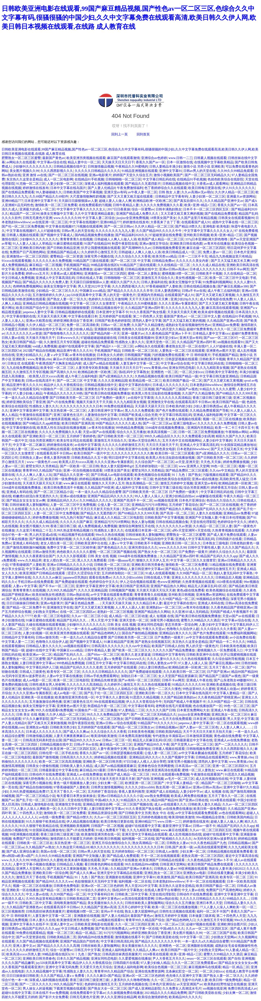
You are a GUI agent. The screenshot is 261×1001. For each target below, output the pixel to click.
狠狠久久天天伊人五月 (108, 483)
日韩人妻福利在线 (154, 282)
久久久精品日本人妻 (147, 603)
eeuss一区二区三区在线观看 (206, 958)
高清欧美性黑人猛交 (234, 479)
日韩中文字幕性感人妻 (204, 547)
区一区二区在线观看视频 (229, 723)
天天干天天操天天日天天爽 (149, 299)
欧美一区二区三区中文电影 (229, 278)
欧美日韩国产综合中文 (32, 307)
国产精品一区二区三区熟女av (133, 727)
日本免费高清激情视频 (134, 736)
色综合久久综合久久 (221, 500)
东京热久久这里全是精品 (24, 179)
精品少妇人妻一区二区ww (20, 449)
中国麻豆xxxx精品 (93, 290)
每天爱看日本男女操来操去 (76, 796)
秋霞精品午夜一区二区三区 (107, 706)
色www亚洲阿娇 (169, 581)
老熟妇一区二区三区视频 (136, 389)
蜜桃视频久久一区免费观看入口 (220, 650)
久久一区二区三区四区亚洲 (134, 924)
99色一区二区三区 (224, 466)
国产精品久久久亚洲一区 (71, 474)
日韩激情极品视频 (101, 166)
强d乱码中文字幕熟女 (133, 372)
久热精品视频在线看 (149, 376)
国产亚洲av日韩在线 (193, 800)
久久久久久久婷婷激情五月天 (123, 444)
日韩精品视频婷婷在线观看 (74, 312)
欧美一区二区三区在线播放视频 (175, 907)
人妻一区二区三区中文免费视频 (73, 504)
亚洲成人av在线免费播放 (232, 740)
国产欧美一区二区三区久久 (131, 650)
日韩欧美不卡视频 (209, 273)
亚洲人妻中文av (61, 924)
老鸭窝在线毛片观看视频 (173, 706)
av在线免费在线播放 (177, 808)
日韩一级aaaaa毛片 (121, 560)
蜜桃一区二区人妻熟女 (144, 273)
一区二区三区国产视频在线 (116, 552)
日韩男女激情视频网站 (107, 787)
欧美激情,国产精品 (170, 877)
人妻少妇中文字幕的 (217, 440)
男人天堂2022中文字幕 (94, 286)
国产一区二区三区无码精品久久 (207, 175)
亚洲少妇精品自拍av (180, 496)
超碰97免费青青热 (200, 329)
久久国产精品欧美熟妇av (178, 697)
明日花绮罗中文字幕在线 (126, 457)
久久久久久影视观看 (71, 556)
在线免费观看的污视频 (95, 205)
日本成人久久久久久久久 (207, 269)
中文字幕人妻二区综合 (98, 218)
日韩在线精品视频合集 (199, 286)
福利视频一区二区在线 (138, 838)
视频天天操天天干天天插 (94, 402)
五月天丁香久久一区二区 (227, 667)
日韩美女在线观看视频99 (236, 218)
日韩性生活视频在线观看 (177, 911)
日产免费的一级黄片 (193, 552)
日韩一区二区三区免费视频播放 (201, 432)
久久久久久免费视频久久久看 (161, 205)
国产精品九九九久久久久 (183, 569)
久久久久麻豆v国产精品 (104, 975)
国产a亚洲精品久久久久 (116, 376)
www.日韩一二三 (180, 158)
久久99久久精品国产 (61, 590)
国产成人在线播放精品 (22, 599)
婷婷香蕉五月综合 (224, 487)
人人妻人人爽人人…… (236, 727)
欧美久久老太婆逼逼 (136, 654)
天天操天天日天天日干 (118, 162)
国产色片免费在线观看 (172, 410)
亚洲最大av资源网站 (241, 196)
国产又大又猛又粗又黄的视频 (184, 320)
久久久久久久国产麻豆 (76, 522)
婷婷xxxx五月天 (37, 273)
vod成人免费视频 (44, 346)
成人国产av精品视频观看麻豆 (115, 766)
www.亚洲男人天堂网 (194, 466)
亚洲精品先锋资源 (104, 680)
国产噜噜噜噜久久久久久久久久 (66, 333)
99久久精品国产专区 (68, 984)
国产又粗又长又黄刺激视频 (47, 723)
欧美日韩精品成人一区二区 (181, 252)
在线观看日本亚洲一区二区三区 (148, 530)
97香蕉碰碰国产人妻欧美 (164, 286)
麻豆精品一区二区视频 (45, 265)
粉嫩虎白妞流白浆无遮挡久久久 (36, 496)
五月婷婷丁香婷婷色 (81, 436)
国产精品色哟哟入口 (105, 633)
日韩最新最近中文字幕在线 (70, 689)
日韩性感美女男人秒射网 (47, 684)
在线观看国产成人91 (196, 222)
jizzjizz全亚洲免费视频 (132, 218)
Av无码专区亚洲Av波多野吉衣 (23, 676)
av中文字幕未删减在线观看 (197, 753)
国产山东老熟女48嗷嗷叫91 (233, 680)
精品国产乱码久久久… (73, 620)
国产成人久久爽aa (76, 731)
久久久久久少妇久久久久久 (65, 778)
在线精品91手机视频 (89, 179)
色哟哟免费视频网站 (27, 286)
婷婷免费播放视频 (236, 462)
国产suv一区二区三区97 (220, 337)
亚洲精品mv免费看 (225, 325)
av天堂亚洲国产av (189, 984)
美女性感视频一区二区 (191, 278)
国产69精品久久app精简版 (41, 423)
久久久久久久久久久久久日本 (81, 406)
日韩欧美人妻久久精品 (76, 766)
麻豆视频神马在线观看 (204, 967)
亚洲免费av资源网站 (210, 594)
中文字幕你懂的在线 (21, 316)
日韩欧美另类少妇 (63, 727)
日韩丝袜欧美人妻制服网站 (29, 504)
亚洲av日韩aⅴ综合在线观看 (116, 723)
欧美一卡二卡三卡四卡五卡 (234, 427)
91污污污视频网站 (117, 933)
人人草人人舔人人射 (130, 607)
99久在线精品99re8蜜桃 (141, 864)
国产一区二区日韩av (118, 226)
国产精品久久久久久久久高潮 (58, 945)
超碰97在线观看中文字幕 (76, 346)
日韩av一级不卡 (204, 826)
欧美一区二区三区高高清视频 (60, 761)
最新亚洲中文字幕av (176, 826)
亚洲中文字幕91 (170, 170)
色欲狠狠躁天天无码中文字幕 (96, 881)
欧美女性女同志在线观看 (75, 440)
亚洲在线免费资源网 (149, 971)
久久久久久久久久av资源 (24, 333)
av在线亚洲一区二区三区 (50, 222)
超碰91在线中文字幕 (40, 650)
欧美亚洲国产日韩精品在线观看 (42, 573)
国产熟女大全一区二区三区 (157, 552)
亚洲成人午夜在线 (199, 680)
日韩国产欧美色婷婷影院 (113, 320)
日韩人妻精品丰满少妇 (165, 166)
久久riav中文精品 (221, 470)
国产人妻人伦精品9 (101, 188)
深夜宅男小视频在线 (99, 256)
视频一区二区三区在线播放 (222, 419)
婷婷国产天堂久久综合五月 (132, 175)
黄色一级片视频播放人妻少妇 (74, 783)
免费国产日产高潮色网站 (27, 252)
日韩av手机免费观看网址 (101, 676)
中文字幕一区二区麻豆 (29, 444)
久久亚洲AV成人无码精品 (190, 611)
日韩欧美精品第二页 (81, 898)
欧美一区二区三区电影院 (52, 616)
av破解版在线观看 (209, 496)
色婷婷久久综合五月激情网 (107, 299)
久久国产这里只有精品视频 (197, 218)
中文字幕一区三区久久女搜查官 (93, 303)
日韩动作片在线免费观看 (47, 774)
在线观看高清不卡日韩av (193, 402)
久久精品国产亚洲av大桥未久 (131, 868)
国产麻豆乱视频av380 (232, 286)
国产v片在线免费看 (61, 402)
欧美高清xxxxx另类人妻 (23, 954)
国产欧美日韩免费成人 (111, 928)
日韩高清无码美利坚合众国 (42, 740)
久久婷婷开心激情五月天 (99, 252)
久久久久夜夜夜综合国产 (37, 556)
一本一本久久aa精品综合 (89, 629)
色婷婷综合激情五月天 (218, 569)
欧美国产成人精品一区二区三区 (161, 239)
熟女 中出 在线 (163, 813)
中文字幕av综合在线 (51, 162)
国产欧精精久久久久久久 (174, 838)
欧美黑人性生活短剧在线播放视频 (156, 393)
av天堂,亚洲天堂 (187, 462)
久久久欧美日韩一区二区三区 (184, 671)
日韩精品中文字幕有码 (171, 196)
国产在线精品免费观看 (18, 192)
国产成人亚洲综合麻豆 (22, 851)
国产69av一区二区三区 (103, 654)
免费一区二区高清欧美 (82, 325)
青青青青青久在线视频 (76, 239)
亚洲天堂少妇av (166, 337)
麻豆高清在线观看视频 (222, 307)
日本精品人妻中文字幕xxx (211, 333)
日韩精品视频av (166, 727)
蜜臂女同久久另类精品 (42, 466)
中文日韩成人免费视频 (18, 278)
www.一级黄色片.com (42, 462)
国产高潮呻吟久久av (136, 248)
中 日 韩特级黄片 (198, 355)
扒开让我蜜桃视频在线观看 (100, 248)
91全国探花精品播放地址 (239, 444)
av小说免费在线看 (242, 637)
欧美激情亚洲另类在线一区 (74, 697)
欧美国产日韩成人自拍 (168, 646)
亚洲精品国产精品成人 (63, 252)
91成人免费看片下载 (110, 830)
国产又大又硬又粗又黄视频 (215, 295)
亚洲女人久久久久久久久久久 (192, 577)
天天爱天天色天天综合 (96, 967)
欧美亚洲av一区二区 (37, 654)
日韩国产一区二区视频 (107, 826)
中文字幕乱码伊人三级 (42, 667)
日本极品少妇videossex (123, 539)
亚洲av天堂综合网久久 (144, 440)
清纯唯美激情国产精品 (69, 903)
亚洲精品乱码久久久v (62, 500)
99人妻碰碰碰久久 (49, 192)
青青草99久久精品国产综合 (42, 470)
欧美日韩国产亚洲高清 (78, 423)
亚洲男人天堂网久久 (30, 868)
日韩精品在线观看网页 (212, 757)
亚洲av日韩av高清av (173, 269)
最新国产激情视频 (45, 757)
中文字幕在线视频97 (84, 222)
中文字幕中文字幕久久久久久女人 (81, 209)
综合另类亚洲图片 (42, 440)
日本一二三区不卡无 (193, 256)
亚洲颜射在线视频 (107, 329)
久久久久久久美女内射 (192, 260)
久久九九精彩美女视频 (213, 367)
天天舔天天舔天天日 (149, 406)
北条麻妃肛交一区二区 (182, 971)
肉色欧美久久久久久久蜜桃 (76, 552)
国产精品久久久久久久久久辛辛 (130, 290)
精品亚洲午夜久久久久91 (75, 350)
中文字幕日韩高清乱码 (175, 415)
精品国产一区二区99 (24, 213)
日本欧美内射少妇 (179, 406)
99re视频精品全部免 (210, 817)
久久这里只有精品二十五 (34, 530)
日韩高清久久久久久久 (107, 646)
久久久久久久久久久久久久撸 (132, 453)
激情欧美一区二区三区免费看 (56, 205)
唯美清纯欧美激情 (104, 736)
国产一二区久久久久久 (231, 744)
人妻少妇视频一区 (36, 633)
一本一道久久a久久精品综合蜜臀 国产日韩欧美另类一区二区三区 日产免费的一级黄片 (64, 397)
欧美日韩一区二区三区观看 (174, 453)
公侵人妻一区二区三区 (113, 504)
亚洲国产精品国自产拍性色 (79, 941)
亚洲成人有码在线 (19, 492)
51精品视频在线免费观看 (227, 564)
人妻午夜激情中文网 (112, 748)
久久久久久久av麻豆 (47, 577)
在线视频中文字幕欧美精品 (213, 162)
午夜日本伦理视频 (232, 517)
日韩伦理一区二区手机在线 (58, 753)
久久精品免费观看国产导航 (209, 410)
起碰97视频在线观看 (109, 269)
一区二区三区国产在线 (219, 933)
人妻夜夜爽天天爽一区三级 (133, 479)
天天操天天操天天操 (116, 603)
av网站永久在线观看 (20, 162)
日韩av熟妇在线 (77, 594)
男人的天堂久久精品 (170, 329)
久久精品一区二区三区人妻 (212, 526)
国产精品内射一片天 (105, 333)
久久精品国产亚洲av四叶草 (144, 307)
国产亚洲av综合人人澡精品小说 (114, 689)
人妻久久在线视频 (209, 513)
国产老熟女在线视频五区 (153, 641)
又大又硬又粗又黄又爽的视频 (182, 213)
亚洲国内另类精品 (150, 295)
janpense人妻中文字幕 (38, 312)
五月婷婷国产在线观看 (115, 316)
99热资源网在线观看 (30, 299)
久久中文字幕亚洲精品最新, (95, 213)
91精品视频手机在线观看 (76, 534)
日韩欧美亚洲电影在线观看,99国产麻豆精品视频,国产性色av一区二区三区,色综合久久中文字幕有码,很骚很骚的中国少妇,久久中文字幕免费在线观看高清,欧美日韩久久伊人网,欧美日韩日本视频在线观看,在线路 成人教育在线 (129, 17)
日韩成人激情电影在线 (37, 804)
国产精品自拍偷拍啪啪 (35, 787)
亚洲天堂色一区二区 (160, 342)
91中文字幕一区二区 (194, 937)
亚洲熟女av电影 (37, 727)
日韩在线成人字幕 (89, 278)
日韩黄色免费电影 (66, 885)
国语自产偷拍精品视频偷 (140, 633)
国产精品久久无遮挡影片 (143, 183)
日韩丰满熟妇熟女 (169, 209)
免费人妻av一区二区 (217, 252)
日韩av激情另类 (43, 552)
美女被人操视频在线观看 (183, 419)
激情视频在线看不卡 (129, 937)
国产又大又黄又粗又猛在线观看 (130, 196)
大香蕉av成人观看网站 (212, 183)
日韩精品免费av (163, 260)
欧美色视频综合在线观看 (152, 474)
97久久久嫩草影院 (36, 718)
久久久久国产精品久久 (238, 547)
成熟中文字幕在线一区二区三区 (235, 222)
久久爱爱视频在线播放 (134, 958)
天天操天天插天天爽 (182, 312)
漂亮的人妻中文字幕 (146, 320)
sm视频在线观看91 (230, 342)
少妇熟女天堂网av (45, 611)
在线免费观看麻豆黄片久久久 (92, 449)
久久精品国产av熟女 (40, 847)
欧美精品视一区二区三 (145, 380)
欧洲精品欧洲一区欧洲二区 (152, 200)
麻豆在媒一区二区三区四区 (206, 248)
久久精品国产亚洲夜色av (24, 907)
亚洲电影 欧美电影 (216, 226)
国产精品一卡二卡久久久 (227, 641)
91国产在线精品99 (97, 243)
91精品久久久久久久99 (188, 684)
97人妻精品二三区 (131, 710)
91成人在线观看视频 (160, 573)
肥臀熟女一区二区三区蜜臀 (21, 158)
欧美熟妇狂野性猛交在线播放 (102, 359)
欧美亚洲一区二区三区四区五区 (73, 748)
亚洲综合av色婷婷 (154, 158)
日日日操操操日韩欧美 (22, 603)
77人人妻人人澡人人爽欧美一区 (33, 808)
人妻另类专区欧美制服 (91, 367)
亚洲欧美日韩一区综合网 (50, 873)
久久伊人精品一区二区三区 (234, 192)
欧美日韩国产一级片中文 (92, 453)
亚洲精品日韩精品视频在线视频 (45, 303)
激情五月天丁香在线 (30, 877)
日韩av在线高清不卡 (40, 380)
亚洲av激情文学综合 (153, 243)
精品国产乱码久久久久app (219, 556)
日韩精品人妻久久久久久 (44, 646)
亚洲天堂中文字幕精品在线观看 (144, 834)
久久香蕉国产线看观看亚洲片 (23, 967)
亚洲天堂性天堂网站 (112, 569)
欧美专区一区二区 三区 (57, 367)
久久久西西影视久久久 (56, 170)
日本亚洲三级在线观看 (209, 718)
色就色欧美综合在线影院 (225, 179)
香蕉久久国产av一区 (150, 162)
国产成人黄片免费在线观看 (226, 534)
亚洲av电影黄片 (100, 175)
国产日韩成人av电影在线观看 (112, 474)
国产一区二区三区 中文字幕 (130, 260)
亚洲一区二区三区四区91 (230, 766)
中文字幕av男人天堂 (40, 569)
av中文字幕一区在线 (143, 928)
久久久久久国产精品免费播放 (71, 269)
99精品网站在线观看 (55, 449)
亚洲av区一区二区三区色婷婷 (102, 885)
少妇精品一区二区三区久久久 (57, 290)
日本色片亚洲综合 (192, 500)
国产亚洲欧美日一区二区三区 (44, 436)
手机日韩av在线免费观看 (35, 581)
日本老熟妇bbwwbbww (206, 385)
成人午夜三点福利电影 (223, 290)
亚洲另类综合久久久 (143, 547)
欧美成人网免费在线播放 (189, 796)
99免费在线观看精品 (118, 406)
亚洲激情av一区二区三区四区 (27, 256)
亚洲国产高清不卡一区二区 (133, 500)
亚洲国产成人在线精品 (162, 791)
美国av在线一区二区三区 (58, 851)
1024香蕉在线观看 (229, 581)
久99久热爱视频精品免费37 (29, 791)
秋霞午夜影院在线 (125, 243)
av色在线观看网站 (232, 813)
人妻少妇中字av (191, 791)
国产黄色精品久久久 (112, 547)
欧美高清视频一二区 (162, 432)
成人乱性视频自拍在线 (212, 778)
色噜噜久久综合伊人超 (138, 329)
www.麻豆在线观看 (77, 483)
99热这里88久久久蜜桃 (117, 419)
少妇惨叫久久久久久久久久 (32, 166)
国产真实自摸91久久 (188, 200)
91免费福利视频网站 (217, 282)
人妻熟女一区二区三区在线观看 (182, 350)
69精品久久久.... (238, 898)
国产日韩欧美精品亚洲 (63, 248)
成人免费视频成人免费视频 (97, 526)
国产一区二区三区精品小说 (53, 492)
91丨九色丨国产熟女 (186, 474)
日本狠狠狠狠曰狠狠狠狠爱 (69, 307)
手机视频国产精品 (76, 265)
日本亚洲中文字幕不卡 (40, 200)
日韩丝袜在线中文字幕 (45, 329)
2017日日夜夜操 (118, 209)
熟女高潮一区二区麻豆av (173, 787)
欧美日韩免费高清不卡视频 (63, 487)
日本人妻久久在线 (42, 920)
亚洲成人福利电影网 (207, 415)
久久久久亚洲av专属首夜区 (177, 303)
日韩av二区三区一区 (20, 629)
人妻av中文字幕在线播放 (64, 676)
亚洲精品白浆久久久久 (175, 633)
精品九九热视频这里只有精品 (230, 256)
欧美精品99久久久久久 (185, 997)
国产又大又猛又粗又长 (227, 449)
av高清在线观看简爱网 (210, 847)
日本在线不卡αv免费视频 (50, 992)
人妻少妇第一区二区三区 (65, 183)
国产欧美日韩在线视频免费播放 (107, 393)
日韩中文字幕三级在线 (165, 487)
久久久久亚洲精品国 (112, 380)
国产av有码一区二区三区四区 (139, 680)
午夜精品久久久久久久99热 (63, 393)
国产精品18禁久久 (188, 226)
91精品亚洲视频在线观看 (140, 170)
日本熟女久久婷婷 (110, 355)
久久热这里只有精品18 (72, 847)
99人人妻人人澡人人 (149, 496)
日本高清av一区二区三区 (193, 766)
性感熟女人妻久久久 (130, 342)
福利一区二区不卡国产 (213, 911)
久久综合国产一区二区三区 (154, 462)
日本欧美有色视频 (233, 646)
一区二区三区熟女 (110, 718)
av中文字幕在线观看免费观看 (112, 594)
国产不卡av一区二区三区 (56, 586)
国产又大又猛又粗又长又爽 (230, 260)
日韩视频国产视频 (137, 355)
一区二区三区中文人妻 (204, 316)
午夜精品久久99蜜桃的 (131, 166)
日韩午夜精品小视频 (122, 770)
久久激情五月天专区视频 (62, 342)
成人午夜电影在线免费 (216, 299)
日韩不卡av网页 (238, 269)
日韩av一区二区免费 (115, 325)
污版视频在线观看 (216, 474)
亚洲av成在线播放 (205, 479)
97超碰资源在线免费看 (165, 235)
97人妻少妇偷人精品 (78, 329)
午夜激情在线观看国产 (35, 415)
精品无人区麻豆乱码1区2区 (207, 586)
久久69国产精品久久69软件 (48, 196)
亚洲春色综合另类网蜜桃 (156, 766)
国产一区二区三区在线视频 (67, 175)
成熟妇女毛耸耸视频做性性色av (188, 325)
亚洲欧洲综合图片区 (232, 924)
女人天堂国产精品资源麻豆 (177, 676)
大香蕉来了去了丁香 (165, 222)
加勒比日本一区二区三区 (139, 676)
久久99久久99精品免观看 (235, 170)
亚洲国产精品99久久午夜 (151, 744)
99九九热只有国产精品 (76, 517)
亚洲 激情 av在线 (34, 175)
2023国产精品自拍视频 (39, 350)
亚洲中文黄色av (108, 898)
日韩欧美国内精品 (168, 731)
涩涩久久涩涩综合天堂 (83, 573)
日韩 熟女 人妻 (169, 192)
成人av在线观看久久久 (170, 804)
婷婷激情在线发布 (36, 188)
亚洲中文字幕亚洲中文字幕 (29, 410)
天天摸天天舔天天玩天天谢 (42, 483)
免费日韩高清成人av (242, 988)
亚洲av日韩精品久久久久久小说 (69, 564)
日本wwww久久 (68, 337)
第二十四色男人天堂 (147, 316)
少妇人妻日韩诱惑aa (207, 406)
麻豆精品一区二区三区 (116, 744)
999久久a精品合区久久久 (162, 436)
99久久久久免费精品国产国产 (108, 714)
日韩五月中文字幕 (99, 663)
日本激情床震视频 (57, 419)
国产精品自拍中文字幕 (157, 539)
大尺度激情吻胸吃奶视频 (88, 196)
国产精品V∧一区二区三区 (115, 346)
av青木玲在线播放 (217, 243)
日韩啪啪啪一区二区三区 (123, 179)
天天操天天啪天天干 (40, 337)
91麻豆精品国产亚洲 (118, 641)
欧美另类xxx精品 (164, 256)
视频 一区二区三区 (60, 933)
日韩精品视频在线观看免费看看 (230, 851)
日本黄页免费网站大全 (193, 710)
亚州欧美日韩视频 (196, 235)
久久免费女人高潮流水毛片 (181, 988)
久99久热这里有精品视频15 (73, 530)
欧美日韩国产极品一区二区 (182, 380)
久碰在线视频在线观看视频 (45, 624)
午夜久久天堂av (153, 629)
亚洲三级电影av (184, 423)
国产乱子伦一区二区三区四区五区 (109, 693)
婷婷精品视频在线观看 (96, 479)
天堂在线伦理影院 (203, 522)
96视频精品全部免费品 (212, 599)
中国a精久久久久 (107, 800)
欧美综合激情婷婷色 (152, 997)
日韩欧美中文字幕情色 (221, 372)
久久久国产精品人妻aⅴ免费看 (100, 659)
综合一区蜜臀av (143, 209)
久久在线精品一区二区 (174, 265)
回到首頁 (143, 134)
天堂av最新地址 (139, 748)
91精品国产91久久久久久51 (157, 723)
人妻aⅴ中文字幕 (120, 543)
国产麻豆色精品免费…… (83, 603)
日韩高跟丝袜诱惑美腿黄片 (144, 359)
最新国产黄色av (53, 158)
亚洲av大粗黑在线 (39, 320)
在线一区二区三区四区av (78, 611)
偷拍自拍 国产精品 (36, 689)
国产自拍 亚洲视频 (150, 778)
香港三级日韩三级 (63, 526)
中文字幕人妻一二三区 (18, 641)
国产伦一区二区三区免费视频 (23, 226)
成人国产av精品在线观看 (101, 363)
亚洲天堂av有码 (115, 192)
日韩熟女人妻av (30, 457)
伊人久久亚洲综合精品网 (119, 997)
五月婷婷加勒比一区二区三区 (156, 466)
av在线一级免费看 (52, 817)
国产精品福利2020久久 (131, 235)
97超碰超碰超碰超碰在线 (98, 337)
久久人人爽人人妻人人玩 (34, 474)
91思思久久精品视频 (144, 697)
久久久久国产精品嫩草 (18, 963)
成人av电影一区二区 (37, 680)
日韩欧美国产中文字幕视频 (82, 192)
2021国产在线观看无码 (22, 389)
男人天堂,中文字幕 (104, 620)
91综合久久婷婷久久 (96, 890)
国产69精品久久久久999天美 (236, 393)
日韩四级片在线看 (229, 539)
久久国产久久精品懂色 (147, 325)
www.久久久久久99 (67, 218)
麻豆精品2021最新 (93, 770)
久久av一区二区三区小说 (89, 616)
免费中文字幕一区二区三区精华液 (71, 547)
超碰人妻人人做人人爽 (115, 200)
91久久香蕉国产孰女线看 (148, 312)
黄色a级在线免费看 (190, 590)
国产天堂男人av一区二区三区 (192, 744)
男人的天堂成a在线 (43, 534)
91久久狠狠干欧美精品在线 (45, 821)
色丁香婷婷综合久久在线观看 (165, 188)
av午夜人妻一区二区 (142, 192)
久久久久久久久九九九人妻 (115, 230)
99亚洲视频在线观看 (24, 834)
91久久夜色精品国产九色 (208, 843)
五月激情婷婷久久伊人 (48, 295)
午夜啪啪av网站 (236, 432)
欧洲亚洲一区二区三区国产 (145, 783)
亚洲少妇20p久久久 (184, 299)
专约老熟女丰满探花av (168, 736)
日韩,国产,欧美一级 (179, 847)
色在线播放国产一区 (207, 706)
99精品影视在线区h (105, 265)
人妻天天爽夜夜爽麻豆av (71, 736)
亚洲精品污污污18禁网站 (149, 504)
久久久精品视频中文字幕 (44, 971)
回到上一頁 (119, 134)
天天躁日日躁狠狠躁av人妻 (77, 200)
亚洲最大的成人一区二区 (37, 209)
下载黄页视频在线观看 (69, 988)
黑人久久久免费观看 (139, 410)
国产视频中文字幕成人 (56, 235)
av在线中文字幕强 (141, 397)
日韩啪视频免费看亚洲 (168, 248)
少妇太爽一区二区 (110, 783)
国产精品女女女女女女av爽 (25, 500)
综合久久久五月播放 (131, 432)
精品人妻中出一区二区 (84, 162)
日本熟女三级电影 (215, 543)
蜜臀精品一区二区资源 (66, 256)
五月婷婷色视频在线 (152, 817)
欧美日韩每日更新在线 (204, 188)
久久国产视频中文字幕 (177, 757)
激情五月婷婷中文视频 (176, 483)
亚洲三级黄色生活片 (68, 415)
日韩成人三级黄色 (32, 671)
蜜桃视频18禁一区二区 (178, 273)
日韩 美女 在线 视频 (102, 556)
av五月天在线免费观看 (175, 718)
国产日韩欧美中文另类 (134, 813)
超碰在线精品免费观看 (97, 342)
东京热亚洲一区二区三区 (68, 410)
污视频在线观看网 (89, 226)
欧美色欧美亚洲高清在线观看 (159, 770)
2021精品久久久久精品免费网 (165, 992)
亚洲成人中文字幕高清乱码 (55, 278)
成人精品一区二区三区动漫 (128, 616)
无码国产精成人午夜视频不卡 (231, 611)
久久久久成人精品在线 (208, 265)
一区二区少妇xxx (191, 372)
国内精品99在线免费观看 (96, 937)
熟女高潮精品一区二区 (142, 483)
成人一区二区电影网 (58, 179)
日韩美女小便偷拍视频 (42, 766)
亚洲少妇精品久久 (29, 355)
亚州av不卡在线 (112, 911)
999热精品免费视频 (130, 427)
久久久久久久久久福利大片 (49, 509)
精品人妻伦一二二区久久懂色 (160, 689)
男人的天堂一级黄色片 (119, 295)
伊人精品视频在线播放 (82, 821)
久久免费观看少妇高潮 (198, 436)
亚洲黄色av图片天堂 (220, 350)
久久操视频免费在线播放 (125, 992)
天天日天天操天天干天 (162, 444)
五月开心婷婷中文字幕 (134, 907)
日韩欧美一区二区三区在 (140, 350)
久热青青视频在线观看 (228, 530)
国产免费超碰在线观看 (71, 581)
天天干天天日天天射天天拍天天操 (95, 509)
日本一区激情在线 (180, 162)
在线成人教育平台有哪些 (162, 890)
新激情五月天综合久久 (157, 278)
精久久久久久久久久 (105, 847)
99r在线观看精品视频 (109, 701)
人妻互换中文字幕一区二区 (139, 363)
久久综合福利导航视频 (228, 659)
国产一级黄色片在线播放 (120, 860)
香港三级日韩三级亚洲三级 (212, 397)
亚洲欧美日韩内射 (32, 248)
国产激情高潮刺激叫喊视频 (25, 547)
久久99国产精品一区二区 (194, 573)
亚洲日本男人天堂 (209, 903)
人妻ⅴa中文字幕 (56, 355)
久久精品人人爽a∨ (146, 950)
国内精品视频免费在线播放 (94, 235)
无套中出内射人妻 (195, 980)
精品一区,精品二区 (85, 419)
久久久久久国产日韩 (160, 710)
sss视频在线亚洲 (165, 500)
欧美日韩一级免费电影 (61, 479)
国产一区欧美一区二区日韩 (79, 466)
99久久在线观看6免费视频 (54, 710)
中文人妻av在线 (193, 890)
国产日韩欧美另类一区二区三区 (120, 436)
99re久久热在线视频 (110, 534)
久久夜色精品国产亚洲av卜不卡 (168, 333)
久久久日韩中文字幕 (72, 808)
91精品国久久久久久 (135, 800)
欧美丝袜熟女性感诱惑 (48, 594)
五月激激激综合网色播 (45, 701)
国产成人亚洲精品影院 (144, 988)
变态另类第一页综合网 (181, 624)
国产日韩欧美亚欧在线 (162, 937)
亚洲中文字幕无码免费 (61, 967)
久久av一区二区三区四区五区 (115, 817)
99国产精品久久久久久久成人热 (118, 423)
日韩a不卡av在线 (194, 290)
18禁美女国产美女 (163, 218)
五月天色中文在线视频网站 (181, 440)
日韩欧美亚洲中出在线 (131, 449)
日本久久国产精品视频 (73, 958)
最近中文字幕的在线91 (134, 385)
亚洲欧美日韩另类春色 (147, 564)
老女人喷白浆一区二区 (56, 543)
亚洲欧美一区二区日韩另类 (102, 761)
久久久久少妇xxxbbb (127, 577)
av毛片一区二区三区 (179, 778)
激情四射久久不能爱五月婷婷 (71, 838)
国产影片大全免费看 (53, 997)
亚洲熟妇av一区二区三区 (164, 607)
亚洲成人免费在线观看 (32, 269)
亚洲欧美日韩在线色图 (186, 243)
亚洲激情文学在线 (161, 402)
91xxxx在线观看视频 (16, 260)
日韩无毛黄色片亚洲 (37, 218)
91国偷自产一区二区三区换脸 (61, 389)
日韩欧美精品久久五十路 (89, 457)
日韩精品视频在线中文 (69, 166)
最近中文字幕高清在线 (241, 855)
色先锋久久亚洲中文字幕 (184, 975)
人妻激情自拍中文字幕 (100, 415)
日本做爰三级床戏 (202, 915)
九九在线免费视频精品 (22, 367)
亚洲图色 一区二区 (164, 372)
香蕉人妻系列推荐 (57, 457)
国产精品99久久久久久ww (82, 740)
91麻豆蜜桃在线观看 (68, 243)
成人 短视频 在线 (161, 616)
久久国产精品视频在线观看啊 (37, 941)
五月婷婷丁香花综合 (183, 504)
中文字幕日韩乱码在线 (159, 179)
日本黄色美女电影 (162, 449)
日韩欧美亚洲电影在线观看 (94, 924)
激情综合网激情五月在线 (136, 526)
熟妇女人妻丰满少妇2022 (227, 868)
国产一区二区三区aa (157, 423)
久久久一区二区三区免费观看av (194, 963)
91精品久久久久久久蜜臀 (217, 389)
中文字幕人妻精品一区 (230, 693)
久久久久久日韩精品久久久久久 (97, 170)
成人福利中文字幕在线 (131, 487)
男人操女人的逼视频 (37, 988)
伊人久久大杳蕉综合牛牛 (144, 701)
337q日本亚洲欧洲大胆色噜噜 (206, 239)
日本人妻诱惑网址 (167, 290)
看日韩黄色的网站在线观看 (104, 864)
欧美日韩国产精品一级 (26, 342)
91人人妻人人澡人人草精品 (32, 243)
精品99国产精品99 (244, 671)
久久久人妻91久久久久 (163, 659)
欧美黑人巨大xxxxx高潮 (46, 376)
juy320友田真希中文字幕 (84, 295)
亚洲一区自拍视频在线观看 (82, 470)
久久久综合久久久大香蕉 (133, 256)
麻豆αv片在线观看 (66, 359)
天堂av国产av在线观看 (99, 432)
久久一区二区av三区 (28, 479)
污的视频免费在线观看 (168, 355)
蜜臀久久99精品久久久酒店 (200, 620)
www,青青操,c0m (39, 359)
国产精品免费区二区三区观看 (187, 470)
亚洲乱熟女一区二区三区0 (230, 714)
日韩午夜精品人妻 (126, 205)
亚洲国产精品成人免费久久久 (137, 213)
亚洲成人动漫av (228, 689)
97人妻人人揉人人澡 (192, 663)
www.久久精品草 (30, 560)
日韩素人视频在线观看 (210, 158)
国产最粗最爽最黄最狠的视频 (50, 539)
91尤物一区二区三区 (30, 183)
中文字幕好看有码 (141, 706)
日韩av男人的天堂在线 (199, 170)
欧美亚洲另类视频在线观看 (86, 158)
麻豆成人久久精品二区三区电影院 (118, 517)
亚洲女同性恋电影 (182, 367)
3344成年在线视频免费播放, (165, 427)
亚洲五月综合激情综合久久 (111, 843)
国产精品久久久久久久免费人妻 (45, 282)
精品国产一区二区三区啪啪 (220, 783)
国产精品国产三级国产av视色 (177, 389)
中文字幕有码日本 (30, 419)
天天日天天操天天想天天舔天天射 (110, 778)
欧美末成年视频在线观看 (216, 312)
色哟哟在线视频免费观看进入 (95, 599)
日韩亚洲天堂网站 (173, 864)
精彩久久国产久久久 (125, 282)
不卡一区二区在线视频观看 (160, 855)
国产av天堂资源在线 (30, 937)
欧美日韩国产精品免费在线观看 (211, 864)
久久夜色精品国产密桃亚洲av (232, 607)
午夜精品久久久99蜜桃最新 (137, 303)
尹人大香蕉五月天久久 (169, 958)
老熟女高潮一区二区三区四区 (202, 855)
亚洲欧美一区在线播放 (37, 697)
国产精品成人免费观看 (123, 855)
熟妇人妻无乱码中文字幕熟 (233, 573)
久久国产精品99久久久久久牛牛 (159, 230)
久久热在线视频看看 (195, 659)
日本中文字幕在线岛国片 (68, 188)
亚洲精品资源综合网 (97, 804)
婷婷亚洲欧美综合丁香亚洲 (73, 320)
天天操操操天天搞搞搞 (56, 599)
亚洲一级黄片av (132, 333)
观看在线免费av (100, 577)
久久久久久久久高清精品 (173, 397)
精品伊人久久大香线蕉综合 (63, 385)
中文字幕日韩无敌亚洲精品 (219, 376)
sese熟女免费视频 (156, 796)
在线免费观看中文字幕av (88, 992)
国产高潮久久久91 (63, 372)
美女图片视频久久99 (24, 170)
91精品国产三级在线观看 (91, 260)
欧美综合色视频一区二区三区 (166, 967)
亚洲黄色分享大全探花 (100, 389)
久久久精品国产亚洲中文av (223, 200)
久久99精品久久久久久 (95, 500)
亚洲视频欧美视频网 (74, 826)
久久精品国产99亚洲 (99, 487)
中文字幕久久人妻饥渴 (112, 697)
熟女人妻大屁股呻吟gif (117, 466)
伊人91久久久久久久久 (238, 188)
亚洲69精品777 (12, 200)
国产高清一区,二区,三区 (177, 513)
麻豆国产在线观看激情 (123, 158)
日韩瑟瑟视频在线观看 (181, 359)
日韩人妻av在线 (13, 337)
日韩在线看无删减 (220, 873)
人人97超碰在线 (48, 230)
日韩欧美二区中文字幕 (131, 894)
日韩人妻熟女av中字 (162, 663)
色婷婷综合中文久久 (232, 522)
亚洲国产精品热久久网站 (173, 509)
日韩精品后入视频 (228, 577)
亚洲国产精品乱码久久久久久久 (110, 496)
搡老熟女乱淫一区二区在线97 (187, 346)
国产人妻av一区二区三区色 (198, 727)
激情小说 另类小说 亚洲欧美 (203, 166)
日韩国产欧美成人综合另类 (138, 415)
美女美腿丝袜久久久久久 (105, 903)
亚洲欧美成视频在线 (221, 684)
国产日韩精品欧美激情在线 (76, 569)
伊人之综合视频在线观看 (138, 581)
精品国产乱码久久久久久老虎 (214, 509)
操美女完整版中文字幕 (56, 213)
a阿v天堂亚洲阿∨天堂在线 (191, 530)
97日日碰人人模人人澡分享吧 (145, 761)
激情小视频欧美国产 (168, 175)
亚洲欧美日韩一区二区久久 (181, 543)
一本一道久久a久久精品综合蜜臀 (205, 941)
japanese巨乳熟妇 (75, 577)
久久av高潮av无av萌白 (197, 192)
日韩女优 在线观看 (20, 363)
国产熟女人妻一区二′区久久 (67, 299)
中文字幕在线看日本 (82, 316)
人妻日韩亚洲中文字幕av (105, 410)
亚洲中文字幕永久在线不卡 (29, 924)
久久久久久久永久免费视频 (52, 260)
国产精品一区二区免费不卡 (25, 607)
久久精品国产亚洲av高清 (224, 320)
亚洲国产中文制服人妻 (201, 517)
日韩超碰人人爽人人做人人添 (115, 239)
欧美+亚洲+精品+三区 (200, 205)
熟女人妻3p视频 (143, 522)
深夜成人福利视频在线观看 (104, 183)
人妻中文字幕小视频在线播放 (34, 864)
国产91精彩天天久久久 (53, 629)
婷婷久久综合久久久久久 (227, 552)
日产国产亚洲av (218, 671)
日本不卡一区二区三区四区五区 (206, 209)
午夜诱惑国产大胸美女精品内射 (58, 363)
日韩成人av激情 (166, 851)
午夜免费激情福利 (130, 188)
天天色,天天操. (211, 462)
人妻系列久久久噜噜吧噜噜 (130, 980)
